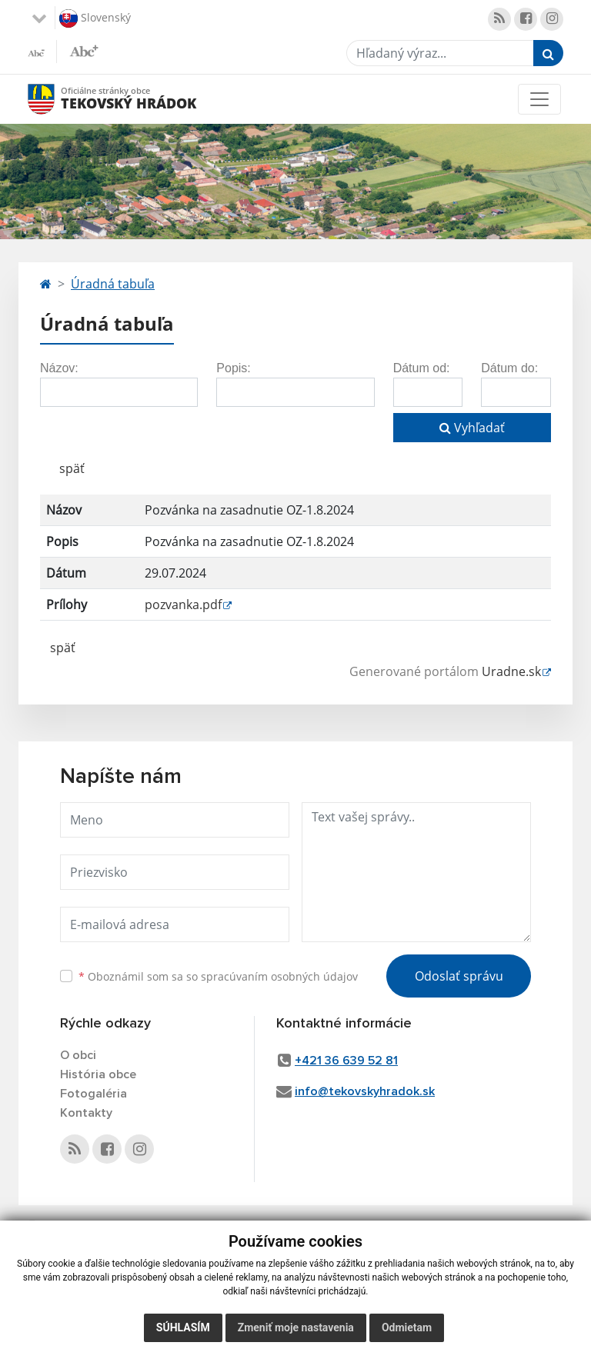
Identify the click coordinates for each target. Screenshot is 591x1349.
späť (72, 468)
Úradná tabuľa (113, 283)
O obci (78, 1055)
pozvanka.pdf (183, 604)
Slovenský (95, 18)
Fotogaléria (93, 1094)
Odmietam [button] (407, 1327)
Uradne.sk (511, 671)
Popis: (233, 368)
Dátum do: (509, 368)
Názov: (59, 368)
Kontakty (86, 1113)
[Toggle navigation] (539, 99)
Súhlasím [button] (183, 1327)
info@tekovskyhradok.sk (365, 1091)
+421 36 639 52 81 (346, 1060)
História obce (98, 1074)
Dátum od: (421, 368)
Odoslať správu (459, 976)
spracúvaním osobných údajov (279, 976)
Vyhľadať (472, 427)
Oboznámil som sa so (218, 976)
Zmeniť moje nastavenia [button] (296, 1327)
